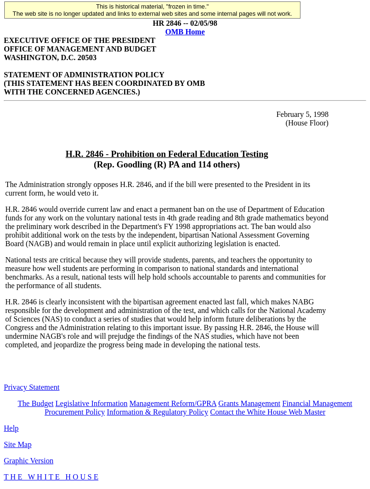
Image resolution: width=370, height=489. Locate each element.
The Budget (35, 403)
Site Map (17, 444)
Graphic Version (28, 461)
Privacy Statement (32, 387)
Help (11, 428)
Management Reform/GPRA (173, 403)
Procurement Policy (75, 412)
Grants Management (249, 403)
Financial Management (317, 403)
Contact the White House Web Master (267, 412)
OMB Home (185, 32)
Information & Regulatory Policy (157, 412)
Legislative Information (91, 403)
